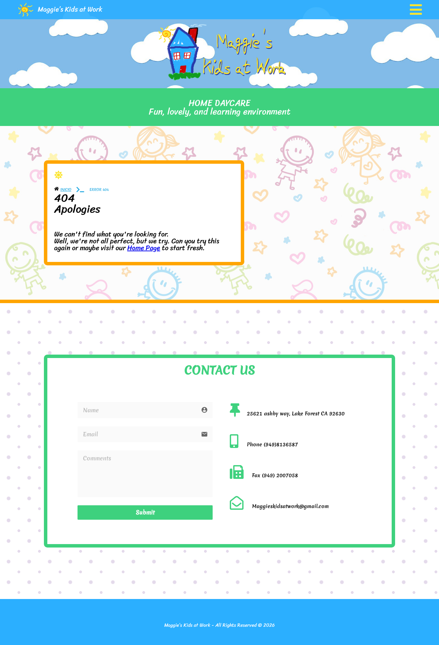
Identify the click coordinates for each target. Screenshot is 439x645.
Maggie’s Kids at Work (70, 9)
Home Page (143, 248)
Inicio (65, 189)
